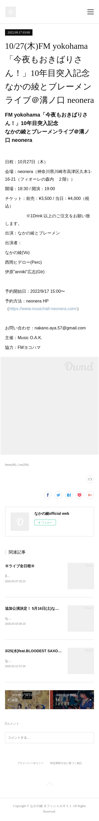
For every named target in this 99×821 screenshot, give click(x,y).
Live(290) (23, 464)
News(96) (10, 464)
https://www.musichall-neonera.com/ (43, 308)
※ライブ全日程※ (20, 566)
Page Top (49, 786)
